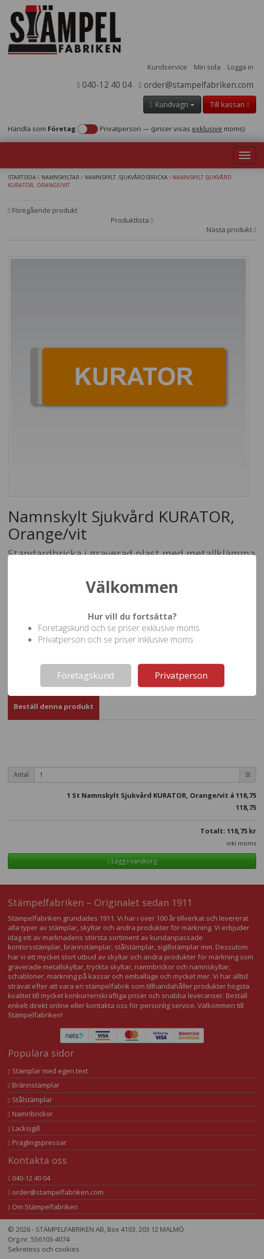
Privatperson (181, 675)
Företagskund (85, 675)
